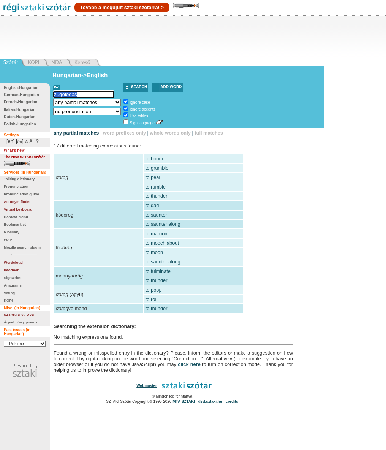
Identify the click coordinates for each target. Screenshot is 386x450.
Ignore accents (142, 109)
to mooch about (162, 243)
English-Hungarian (21, 88)
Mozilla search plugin (22, 247)
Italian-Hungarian (20, 110)
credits (232, 401)
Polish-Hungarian (20, 124)
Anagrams (13, 285)
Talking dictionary (19, 179)
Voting (9, 293)
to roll (151, 299)
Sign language (142, 123)
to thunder (157, 196)
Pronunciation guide (21, 194)
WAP (8, 240)
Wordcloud (13, 262)
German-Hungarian (21, 95)
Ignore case (140, 102)
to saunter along (163, 224)
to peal (153, 177)
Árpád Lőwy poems (21, 322)
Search (139, 87)
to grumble (157, 168)
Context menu (16, 217)
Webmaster (146, 385)
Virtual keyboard (18, 209)
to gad (152, 205)
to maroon (157, 233)
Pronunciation (16, 186)
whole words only (170, 133)
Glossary (11, 232)
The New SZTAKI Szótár (24, 157)
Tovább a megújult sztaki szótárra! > (122, 7)
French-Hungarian (20, 102)
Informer (11, 270)
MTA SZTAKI (183, 401)
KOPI (8, 300)
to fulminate (158, 271)
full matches (209, 133)
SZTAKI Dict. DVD (19, 314)
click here (189, 364)
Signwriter (13, 278)
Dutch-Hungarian (19, 117)
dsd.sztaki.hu (210, 401)
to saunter (156, 215)
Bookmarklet (15, 224)
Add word (171, 87)
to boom (154, 159)
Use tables (139, 116)
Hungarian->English (80, 75)
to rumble (156, 187)
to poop (154, 290)
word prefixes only (124, 133)
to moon (154, 252)
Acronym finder (17, 202)
